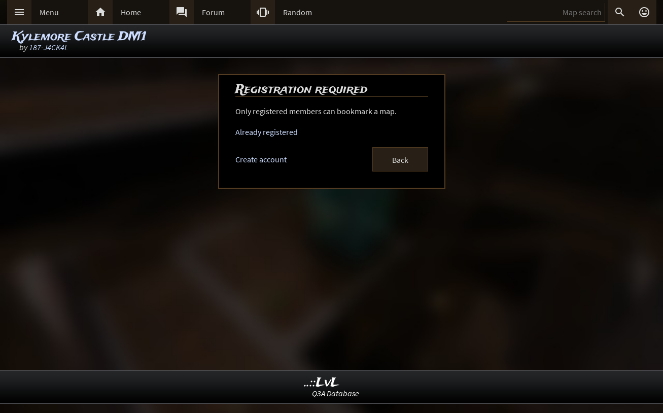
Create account (261, 159)
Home (131, 12)
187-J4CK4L (48, 47)
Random (297, 12)
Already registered (266, 132)
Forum (213, 12)
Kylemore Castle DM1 (79, 37)
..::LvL (322, 383)
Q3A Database (335, 393)
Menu (49, 12)
